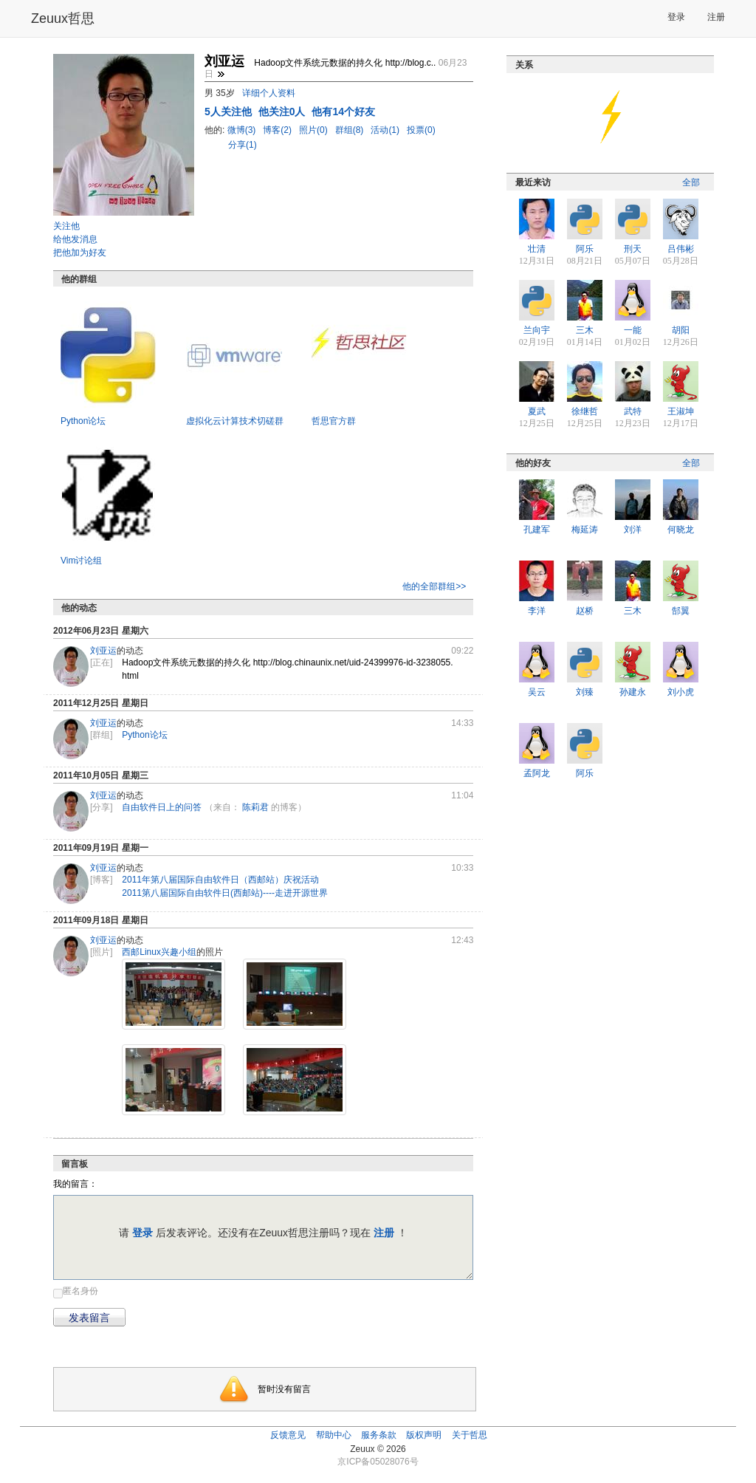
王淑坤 (680, 411)
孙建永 (632, 692)
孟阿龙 (536, 773)
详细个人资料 (268, 93)
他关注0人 (283, 111)
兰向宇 (536, 330)
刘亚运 (103, 650)
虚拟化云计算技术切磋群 (235, 421)
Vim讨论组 (81, 560)
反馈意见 (288, 1435)
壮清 (537, 249)
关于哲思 (469, 1435)
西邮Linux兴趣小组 (159, 952)
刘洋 (633, 529)
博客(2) (278, 130)
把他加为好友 (79, 252)
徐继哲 (584, 411)
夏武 (537, 411)
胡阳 (681, 330)
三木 (585, 330)
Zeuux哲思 (62, 18)
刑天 (633, 249)
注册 (716, 17)
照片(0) (314, 130)
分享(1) (242, 145)
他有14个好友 (343, 111)
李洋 (537, 611)
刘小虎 (680, 692)
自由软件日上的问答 (162, 807)
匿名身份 (80, 1291)
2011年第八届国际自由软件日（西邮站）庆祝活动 (220, 879)
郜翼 (681, 611)
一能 (633, 330)
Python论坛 (83, 421)
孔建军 (536, 529)
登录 (676, 17)
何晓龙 (680, 529)
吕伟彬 (680, 249)
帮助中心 (333, 1435)
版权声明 (423, 1435)
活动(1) (386, 130)
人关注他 (230, 111)
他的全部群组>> (434, 586)
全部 (691, 182)
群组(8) (350, 130)
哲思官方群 (334, 421)
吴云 (537, 692)
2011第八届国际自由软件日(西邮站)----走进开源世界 (225, 893)
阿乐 (585, 249)
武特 (633, 411)
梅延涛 (584, 529)
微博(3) (242, 130)
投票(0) (421, 130)
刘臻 (585, 692)
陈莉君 (255, 807)
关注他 (66, 226)
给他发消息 (75, 239)
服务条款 (378, 1435)
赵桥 (585, 611)
